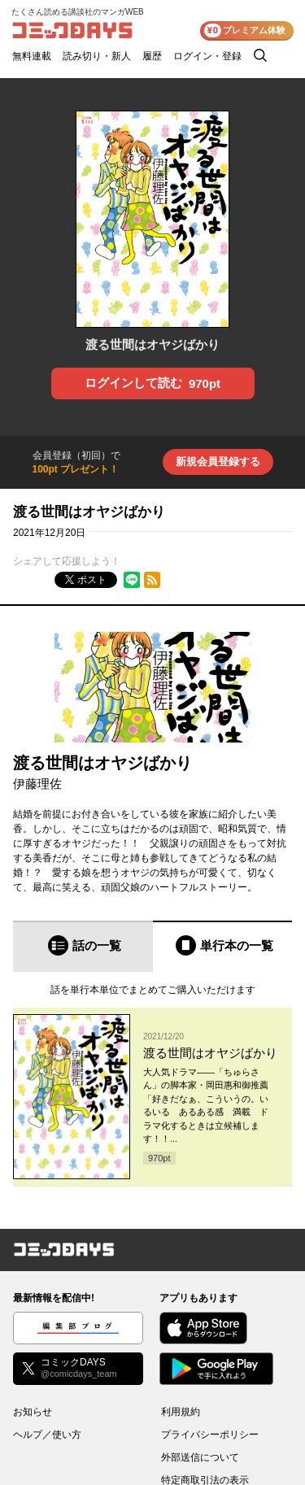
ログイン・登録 (207, 56)
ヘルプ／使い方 (47, 1434)
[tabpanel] (152, 1079)
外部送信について (200, 1457)
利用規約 (180, 1412)
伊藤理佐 (37, 783)
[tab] (83, 946)
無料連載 (31, 56)
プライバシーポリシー (210, 1434)
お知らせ (32, 1412)
